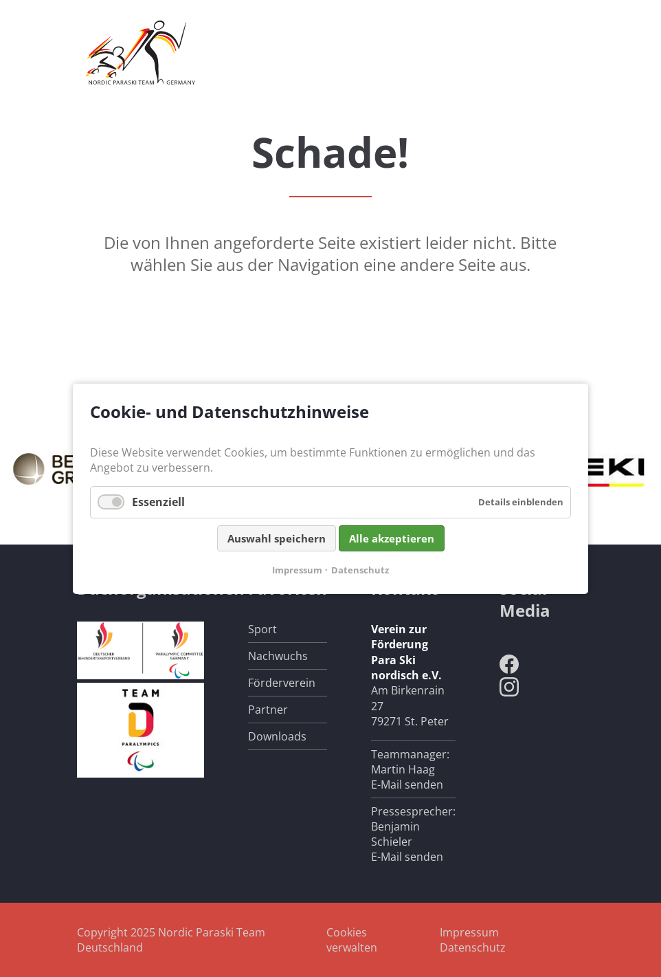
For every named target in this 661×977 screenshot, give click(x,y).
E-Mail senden (407, 784)
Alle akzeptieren (391, 538)
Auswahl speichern (276, 538)
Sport (262, 629)
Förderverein (281, 682)
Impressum (469, 932)
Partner (268, 709)
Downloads (277, 736)
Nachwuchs (278, 655)
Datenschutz (473, 947)
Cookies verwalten (351, 940)
